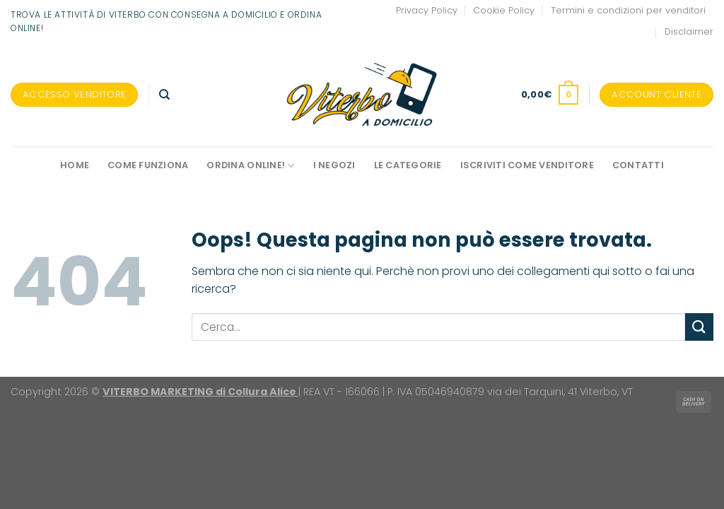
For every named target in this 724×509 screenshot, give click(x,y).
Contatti (638, 165)
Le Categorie (408, 165)
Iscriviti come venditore (527, 165)
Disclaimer (689, 31)
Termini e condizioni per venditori (628, 10)
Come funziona (147, 165)
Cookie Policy (504, 10)
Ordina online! (250, 165)
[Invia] (699, 327)
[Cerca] (164, 94)
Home (74, 165)
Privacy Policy (426, 10)
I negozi (334, 165)
